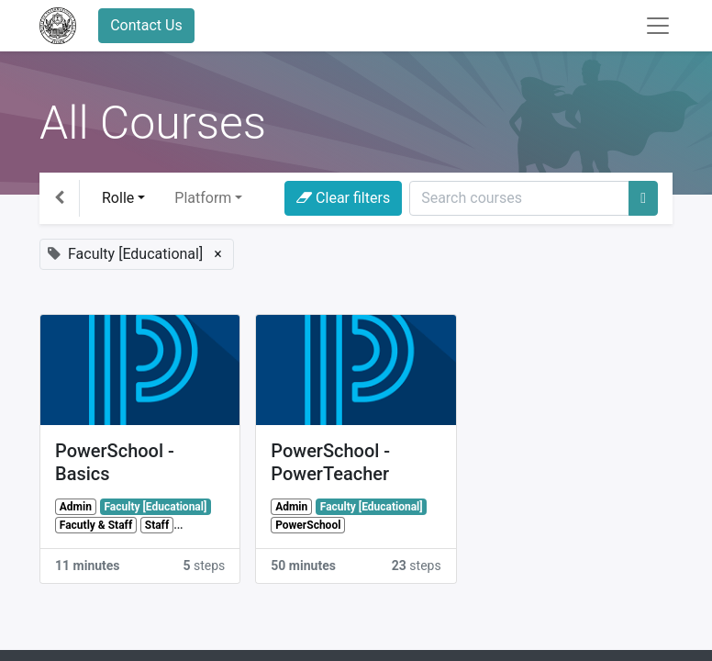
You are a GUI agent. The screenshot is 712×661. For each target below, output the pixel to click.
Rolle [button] (118, 198)
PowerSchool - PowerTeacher (330, 462)
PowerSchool (307, 525)
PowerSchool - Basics (114, 462)
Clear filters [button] (343, 198)
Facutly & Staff (96, 525)
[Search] (643, 198)
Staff (157, 525)
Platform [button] (202, 198)
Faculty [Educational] (155, 506)
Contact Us (146, 25)
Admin (76, 506)
